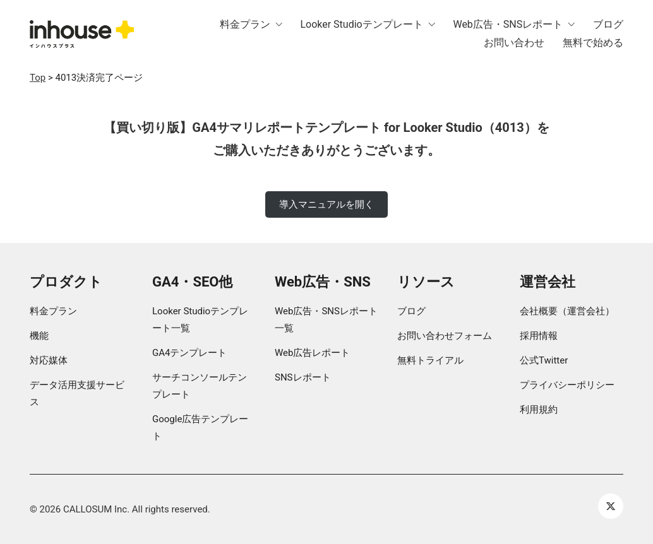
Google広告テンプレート (200, 427)
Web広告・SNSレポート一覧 (326, 319)
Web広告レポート (312, 352)
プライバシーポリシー (567, 385)
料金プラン (53, 311)
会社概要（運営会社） (567, 311)
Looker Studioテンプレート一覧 (200, 319)
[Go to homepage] (82, 34)
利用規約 (539, 409)
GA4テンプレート (189, 352)
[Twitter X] (610, 506)
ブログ (411, 311)
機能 (39, 335)
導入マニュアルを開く (326, 204)
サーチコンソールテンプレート (199, 386)
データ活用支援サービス (77, 393)
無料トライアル (430, 360)
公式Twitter (544, 360)
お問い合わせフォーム (444, 335)
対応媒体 (49, 360)
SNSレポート (303, 377)
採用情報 (539, 335)
